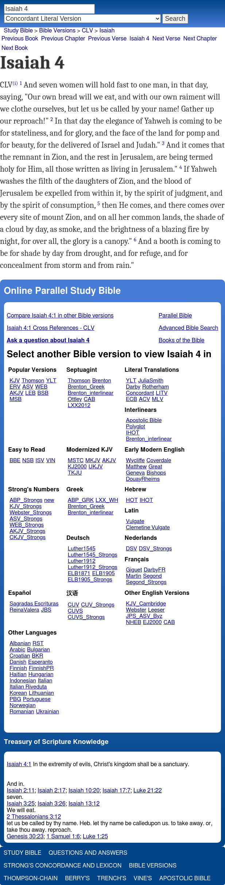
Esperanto (40, 662)
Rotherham (155, 387)
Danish (17, 662)
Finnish (18, 668)
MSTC (76, 460)
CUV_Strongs (97, 605)
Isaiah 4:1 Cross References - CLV (50, 328)
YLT (51, 380)
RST (38, 643)
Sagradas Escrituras (33, 604)
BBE (14, 460)
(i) (15, 83)
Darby (133, 387)
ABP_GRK (81, 500)
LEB (30, 393)
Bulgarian (38, 649)
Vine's (142, 878)
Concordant (140, 393)
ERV (14, 387)
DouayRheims (143, 479)
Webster (136, 610)
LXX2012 (79, 405)
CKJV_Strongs (27, 537)
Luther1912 (82, 561)
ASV (27, 387)
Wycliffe (135, 460)
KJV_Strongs (25, 506)
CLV (87, 31)
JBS (46, 610)
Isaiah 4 (139, 39)
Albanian (20, 643)
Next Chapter (200, 39)
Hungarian (41, 674)
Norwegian (22, 705)
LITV (161, 393)
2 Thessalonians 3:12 (34, 817)
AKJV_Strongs (27, 531)
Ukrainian (47, 711)
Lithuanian (41, 693)
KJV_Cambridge (146, 604)
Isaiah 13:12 (84, 804)
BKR (37, 656)
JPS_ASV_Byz (144, 616)
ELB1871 (79, 573)
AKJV (16, 393)
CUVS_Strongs (86, 617)
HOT (131, 500)
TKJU (75, 473)
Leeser (156, 610)
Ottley (75, 399)
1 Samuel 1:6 (63, 836)
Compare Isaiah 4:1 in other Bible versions (60, 316)
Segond (152, 576)
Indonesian (22, 680)
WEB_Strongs (26, 525)
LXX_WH (107, 500)
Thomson (33, 380)
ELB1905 (103, 573)
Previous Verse (107, 39)
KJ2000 (77, 466)
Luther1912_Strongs (92, 567)
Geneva (135, 473)
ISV (39, 460)
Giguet (134, 570)
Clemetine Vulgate (148, 527)
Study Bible (18, 31)
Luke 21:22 (147, 791)
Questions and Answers (88, 853)
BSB (43, 393)
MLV (157, 399)
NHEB (133, 622)
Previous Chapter (63, 39)
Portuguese (37, 699)
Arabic (17, 649)
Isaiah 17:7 (116, 791)
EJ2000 (152, 622)
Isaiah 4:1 (19, 764)
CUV (73, 605)
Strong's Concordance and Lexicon (62, 866)
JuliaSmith (150, 380)
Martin (133, 576)
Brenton (101, 380)
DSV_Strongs (155, 548)
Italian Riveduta (28, 687)
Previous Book (19, 39)
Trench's (111, 878)
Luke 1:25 (95, 836)
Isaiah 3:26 (52, 804)
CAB (89, 399)
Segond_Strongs (146, 582)
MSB (15, 399)
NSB (28, 460)
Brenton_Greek (86, 387)
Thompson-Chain (31, 878)
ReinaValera (24, 610)
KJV (14, 380)
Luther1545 (82, 548)
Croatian (19, 656)
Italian (45, 680)
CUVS (75, 611)
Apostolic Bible (185, 878)
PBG (15, 699)
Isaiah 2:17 (52, 791)
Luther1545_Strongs (92, 555)
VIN (50, 460)
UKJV (96, 466)
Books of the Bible (182, 340)
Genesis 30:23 (25, 836)
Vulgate (135, 521)
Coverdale (159, 460)
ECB (131, 399)
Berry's (77, 878)
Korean (18, 693)
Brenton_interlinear (90, 393)
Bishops (156, 473)
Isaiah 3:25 (21, 804)
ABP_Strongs (25, 500)
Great (155, 466)
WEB (41, 387)
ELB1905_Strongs (90, 579)
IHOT (132, 433)
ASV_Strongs (25, 519)
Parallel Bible (175, 316)
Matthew (136, 466)
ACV (144, 399)
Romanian (21, 711)
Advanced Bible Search (188, 328)
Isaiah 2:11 (21, 791)
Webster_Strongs (30, 512)
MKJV (92, 460)
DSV (131, 548)
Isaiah (107, 31)
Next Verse (166, 39)
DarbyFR (155, 570)
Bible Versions (57, 31)
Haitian (18, 674)
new (49, 500)
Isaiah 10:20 (84, 791)
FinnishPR (41, 668)
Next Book (14, 48)
